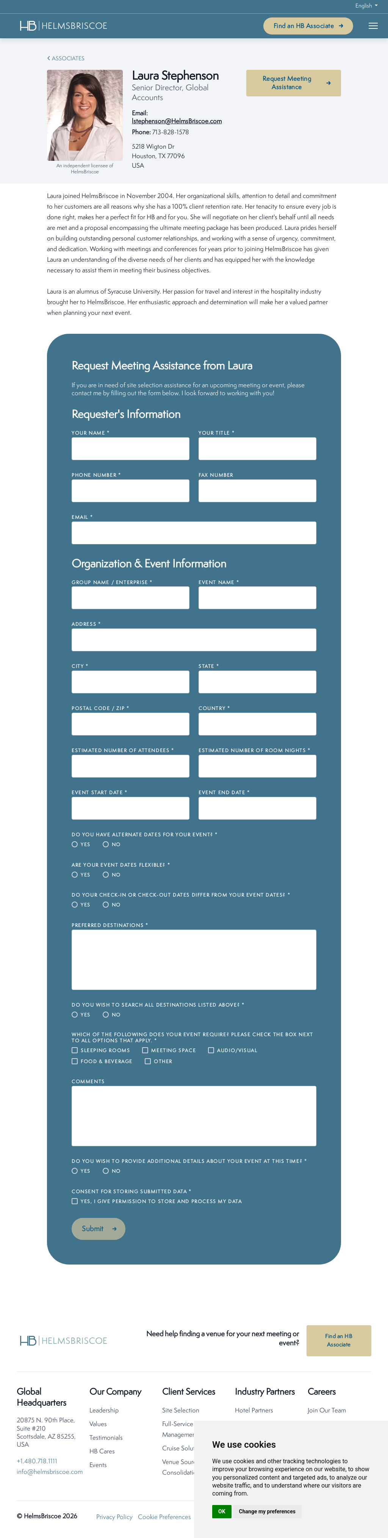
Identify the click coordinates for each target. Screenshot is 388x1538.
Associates (68, 59)
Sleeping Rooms (105, 1050)
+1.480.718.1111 (37, 1464)
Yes (86, 844)
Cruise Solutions (184, 1451)
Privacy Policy (114, 1519)
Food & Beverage (107, 1061)
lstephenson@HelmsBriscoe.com (177, 121)
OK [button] (221, 1511)
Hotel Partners (254, 1413)
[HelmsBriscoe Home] (64, 25)
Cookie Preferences (164, 1519)
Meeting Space (173, 1050)
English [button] (364, 6)
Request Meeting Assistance (287, 83)
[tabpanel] (194, 255)
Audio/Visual (237, 1050)
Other (163, 1061)
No (116, 844)
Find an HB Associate (304, 26)
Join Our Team (327, 1413)
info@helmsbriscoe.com (50, 1474)
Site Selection (180, 1413)
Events (98, 1467)
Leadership (104, 1413)
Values (98, 1426)
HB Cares (102, 1454)
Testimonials (106, 1440)
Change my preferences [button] (267, 1511)
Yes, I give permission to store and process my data (161, 1201)
